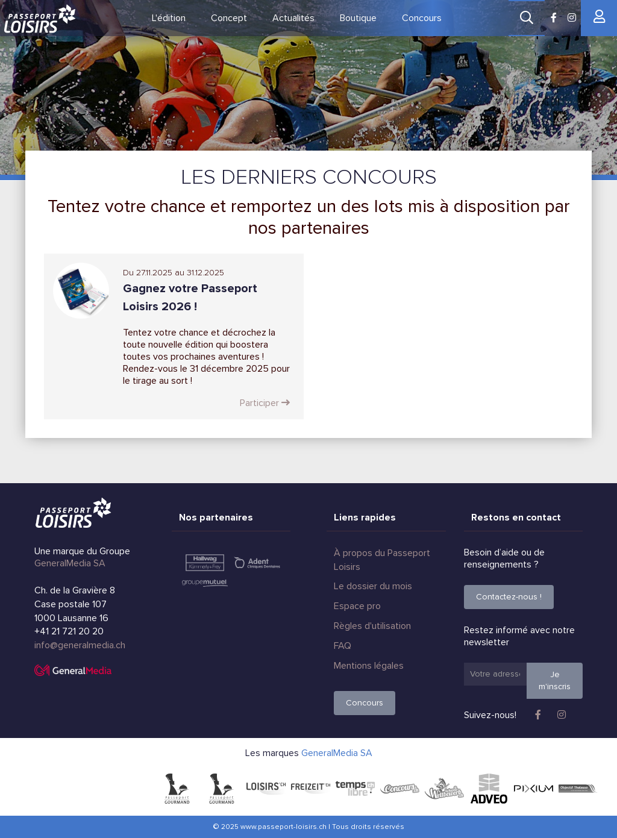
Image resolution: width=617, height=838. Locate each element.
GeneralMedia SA (69, 563)
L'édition (169, 18)
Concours (422, 18)
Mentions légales (369, 666)
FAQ (342, 646)
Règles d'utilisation (372, 626)
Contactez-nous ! (509, 597)
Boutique (358, 18)
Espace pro (357, 606)
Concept (229, 18)
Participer (265, 403)
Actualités (293, 18)
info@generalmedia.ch (79, 645)
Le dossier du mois (373, 586)
